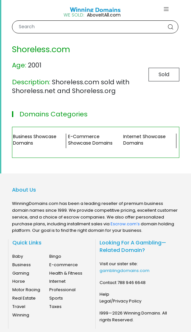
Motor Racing (26, 290)
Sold (164, 74)
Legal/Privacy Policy (120, 301)
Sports (56, 298)
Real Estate (24, 298)
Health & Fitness (65, 273)
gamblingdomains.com (124, 270)
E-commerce (63, 265)
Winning (20, 315)
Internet (57, 281)
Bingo (55, 256)
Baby (17, 256)
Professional (62, 290)
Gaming (20, 273)
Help (104, 294)
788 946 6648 (131, 282)
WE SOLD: (74, 15)
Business (21, 265)
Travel (18, 306)
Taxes (55, 306)
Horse (18, 281)
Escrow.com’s (125, 224)
